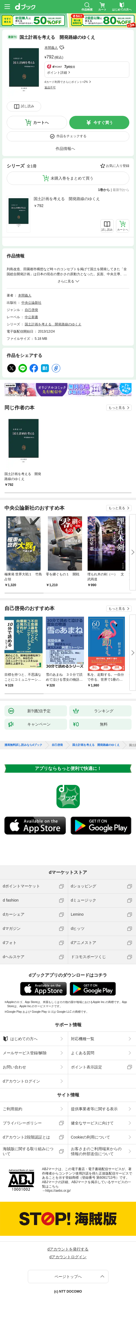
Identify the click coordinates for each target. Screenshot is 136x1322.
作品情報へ (65, 148)
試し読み (27, 106)
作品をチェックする (71, 136)
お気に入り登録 (117, 166)
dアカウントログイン (21, 1081)
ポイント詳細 (57, 73)
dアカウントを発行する (68, 1249)
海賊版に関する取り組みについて (28, 1151)
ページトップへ (68, 1276)
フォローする (62, 47)
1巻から (104, 190)
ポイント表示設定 (86, 1067)
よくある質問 (82, 1053)
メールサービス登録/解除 (25, 1053)
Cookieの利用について (90, 1137)
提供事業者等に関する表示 (94, 1109)
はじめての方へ (20, 1039)
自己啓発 (31, 310)
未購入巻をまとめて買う (72, 178)
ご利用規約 (12, 1109)
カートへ (41, 122)
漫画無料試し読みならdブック (23, 745)
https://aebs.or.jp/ (58, 1191)
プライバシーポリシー (22, 1123)
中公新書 (31, 317)
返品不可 (50, 87)
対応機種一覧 (82, 1039)
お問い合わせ (14, 1067)
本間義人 (51, 48)
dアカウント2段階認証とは (26, 1137)
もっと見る (116, 408)
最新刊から (121, 190)
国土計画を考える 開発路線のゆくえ (67, 198)
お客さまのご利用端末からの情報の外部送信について (96, 1151)
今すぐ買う (103, 122)
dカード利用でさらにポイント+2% (66, 81)
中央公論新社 (31, 303)
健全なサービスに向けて (92, 1123)
